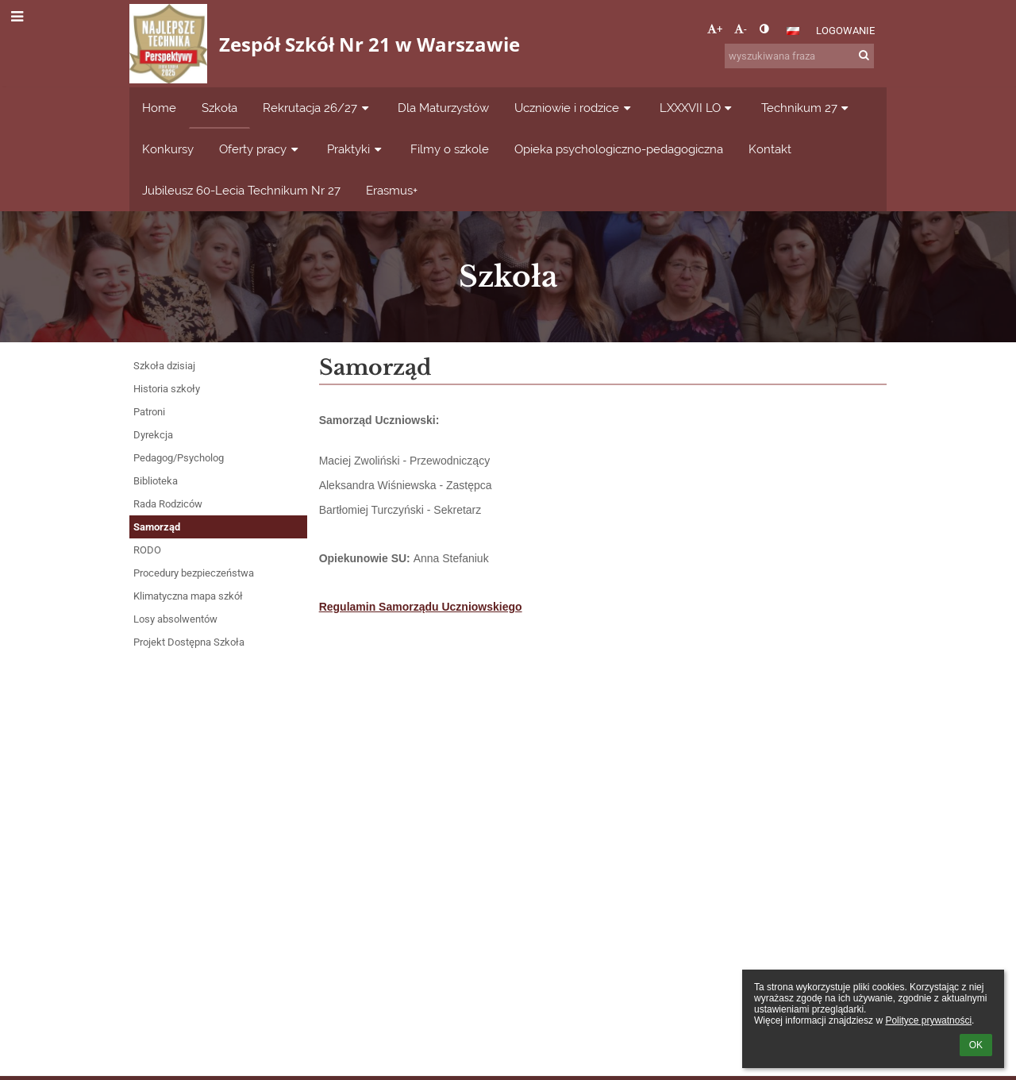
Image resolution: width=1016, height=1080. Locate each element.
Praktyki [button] (356, 149)
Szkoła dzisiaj (164, 366)
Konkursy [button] (168, 149)
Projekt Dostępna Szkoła (188, 642)
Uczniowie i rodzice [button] (574, 107)
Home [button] (159, 107)
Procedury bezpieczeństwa (193, 573)
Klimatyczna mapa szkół (188, 596)
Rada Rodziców (167, 504)
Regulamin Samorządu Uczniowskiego (420, 606)
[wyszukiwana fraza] (799, 56)
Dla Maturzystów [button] (443, 107)
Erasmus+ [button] (392, 190)
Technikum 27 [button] (806, 107)
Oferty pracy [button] (260, 149)
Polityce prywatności (928, 1020)
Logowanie (845, 31)
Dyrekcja (153, 435)
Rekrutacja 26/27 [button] (317, 107)
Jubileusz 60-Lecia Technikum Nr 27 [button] (241, 190)
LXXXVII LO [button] (698, 107)
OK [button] (976, 1045)
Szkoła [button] (219, 107)
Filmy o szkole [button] (449, 149)
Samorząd (156, 527)
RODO (147, 550)
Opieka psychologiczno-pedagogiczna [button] (618, 149)
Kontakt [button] (770, 149)
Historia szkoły (166, 389)
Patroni (149, 412)
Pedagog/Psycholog (178, 458)
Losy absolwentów (175, 619)
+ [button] (714, 29)
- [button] (740, 29)
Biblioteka (155, 481)
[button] (793, 30)
